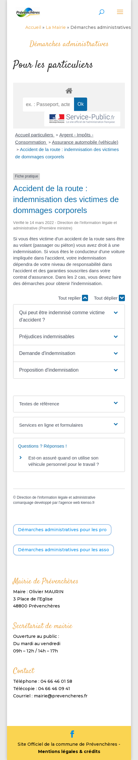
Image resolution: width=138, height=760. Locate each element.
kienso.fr (88, 502)
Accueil (33, 27)
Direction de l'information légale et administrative (56, 497)
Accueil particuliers (35, 134)
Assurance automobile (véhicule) (85, 142)
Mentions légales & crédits (69, 751)
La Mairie (56, 27)
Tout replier (73, 298)
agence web (70, 502)
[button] (69, 316)
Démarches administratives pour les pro (62, 529)
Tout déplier (109, 298)
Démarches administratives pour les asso (63, 549)
